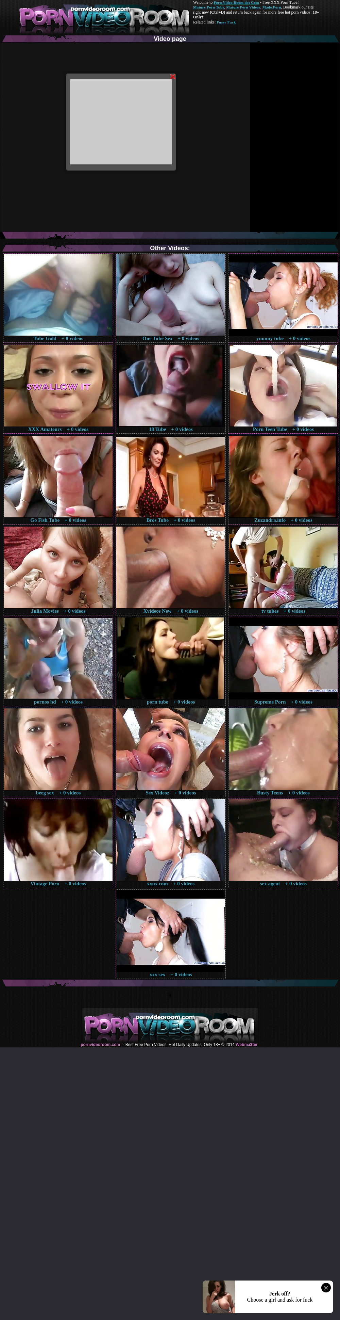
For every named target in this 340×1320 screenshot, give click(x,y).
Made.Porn (271, 7)
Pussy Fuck (226, 22)
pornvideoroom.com (100, 1044)
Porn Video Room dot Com (236, 2)
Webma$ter (246, 1044)
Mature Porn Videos (243, 7)
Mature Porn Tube (208, 7)
